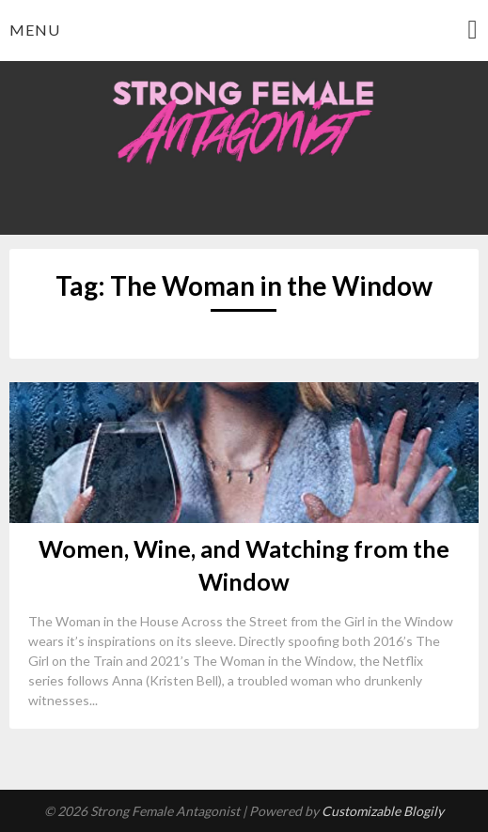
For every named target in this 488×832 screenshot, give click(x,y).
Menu (34, 30)
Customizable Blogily (383, 811)
